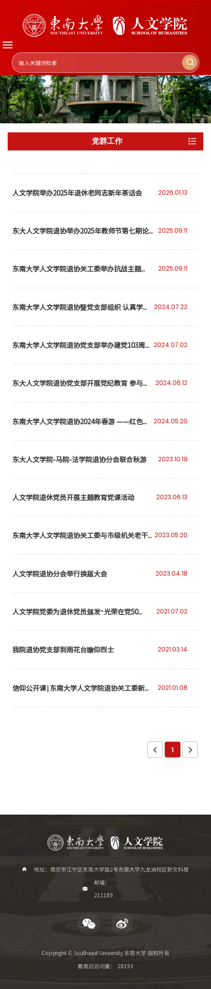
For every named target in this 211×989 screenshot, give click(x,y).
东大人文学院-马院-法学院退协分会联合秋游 (79, 459)
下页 (190, 749)
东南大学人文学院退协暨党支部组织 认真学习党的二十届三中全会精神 (81, 314)
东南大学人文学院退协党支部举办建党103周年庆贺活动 (82, 352)
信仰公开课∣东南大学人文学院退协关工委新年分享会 (81, 695)
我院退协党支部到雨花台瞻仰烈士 (63, 649)
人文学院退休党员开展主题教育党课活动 (73, 497)
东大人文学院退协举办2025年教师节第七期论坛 (80, 237)
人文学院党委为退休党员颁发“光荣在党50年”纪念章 (75, 618)
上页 (155, 749)
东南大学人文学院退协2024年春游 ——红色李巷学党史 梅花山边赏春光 (81, 428)
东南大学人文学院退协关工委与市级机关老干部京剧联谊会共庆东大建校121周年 (80, 542)
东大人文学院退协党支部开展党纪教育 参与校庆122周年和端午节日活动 (81, 390)
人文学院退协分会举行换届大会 (59, 573)
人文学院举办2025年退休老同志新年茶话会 (77, 192)
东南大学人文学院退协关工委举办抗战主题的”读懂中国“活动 (76, 275)
